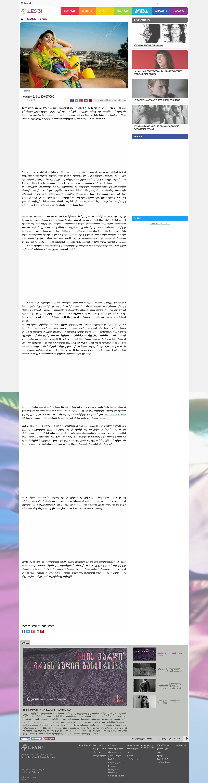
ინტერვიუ (97, 752)
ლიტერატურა (163, 749)
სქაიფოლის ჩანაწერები (113, 770)
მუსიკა (43, 19)
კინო (159, 752)
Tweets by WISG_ (160, 223)
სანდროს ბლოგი (116, 776)
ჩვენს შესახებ (153, 739)
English (27, 3)
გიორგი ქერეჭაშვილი (30, 772)
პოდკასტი (178, 11)
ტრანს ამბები (114, 756)
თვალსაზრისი (99, 749)
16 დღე (130, 752)
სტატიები (87, 11)
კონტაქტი (166, 739)
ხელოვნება (161, 11)
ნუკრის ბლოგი (115, 766)
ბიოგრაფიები (99, 756)
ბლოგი (103, 11)
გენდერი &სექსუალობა (141, 11)
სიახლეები (69, 11)
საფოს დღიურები (116, 763)
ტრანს (130, 756)
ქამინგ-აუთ (132, 759)
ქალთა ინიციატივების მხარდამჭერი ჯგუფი (38, 757)
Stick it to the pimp (115, 414)
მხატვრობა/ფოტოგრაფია (163, 760)
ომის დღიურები (115, 749)
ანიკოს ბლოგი (115, 752)
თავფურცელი (138, 739)
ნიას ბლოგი (114, 759)
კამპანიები (122, 11)
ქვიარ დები (132, 749)
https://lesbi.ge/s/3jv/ (106, 100)
